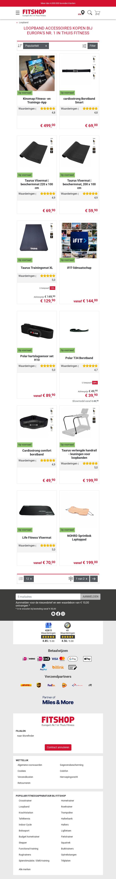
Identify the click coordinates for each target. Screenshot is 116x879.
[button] (94, 579)
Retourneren (24, 783)
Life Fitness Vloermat (36, 537)
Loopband (23, 22)
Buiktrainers (67, 848)
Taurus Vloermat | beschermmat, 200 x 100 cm (79, 184)
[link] (53, 614)
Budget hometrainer (29, 836)
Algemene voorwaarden (30, 765)
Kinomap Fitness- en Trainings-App (37, 100)
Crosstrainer (25, 800)
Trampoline (67, 812)
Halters (65, 824)
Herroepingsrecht (69, 777)
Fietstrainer (67, 836)
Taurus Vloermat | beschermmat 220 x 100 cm (37, 184)
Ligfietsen (66, 830)
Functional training (28, 848)
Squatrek (65, 842)
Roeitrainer (66, 806)
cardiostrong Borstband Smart (79, 100)
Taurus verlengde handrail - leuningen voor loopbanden (79, 454)
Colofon (64, 771)
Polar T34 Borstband (79, 358)
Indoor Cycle (25, 824)
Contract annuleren (58, 747)
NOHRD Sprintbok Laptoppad (79, 537)
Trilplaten (66, 860)
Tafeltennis (24, 818)
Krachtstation (26, 812)
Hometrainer (67, 800)
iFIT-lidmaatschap (79, 267)
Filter (93, 45)
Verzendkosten (25, 777)
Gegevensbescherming (71, 765)
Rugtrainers (25, 854)
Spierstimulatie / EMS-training (34, 860)
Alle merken (25, 869)
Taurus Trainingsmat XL (37, 267)
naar (25, 735)
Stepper (23, 842)
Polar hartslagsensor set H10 (36, 358)
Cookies (22, 771)
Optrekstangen (69, 854)
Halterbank (67, 818)
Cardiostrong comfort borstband (36, 452)
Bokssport (24, 830)
